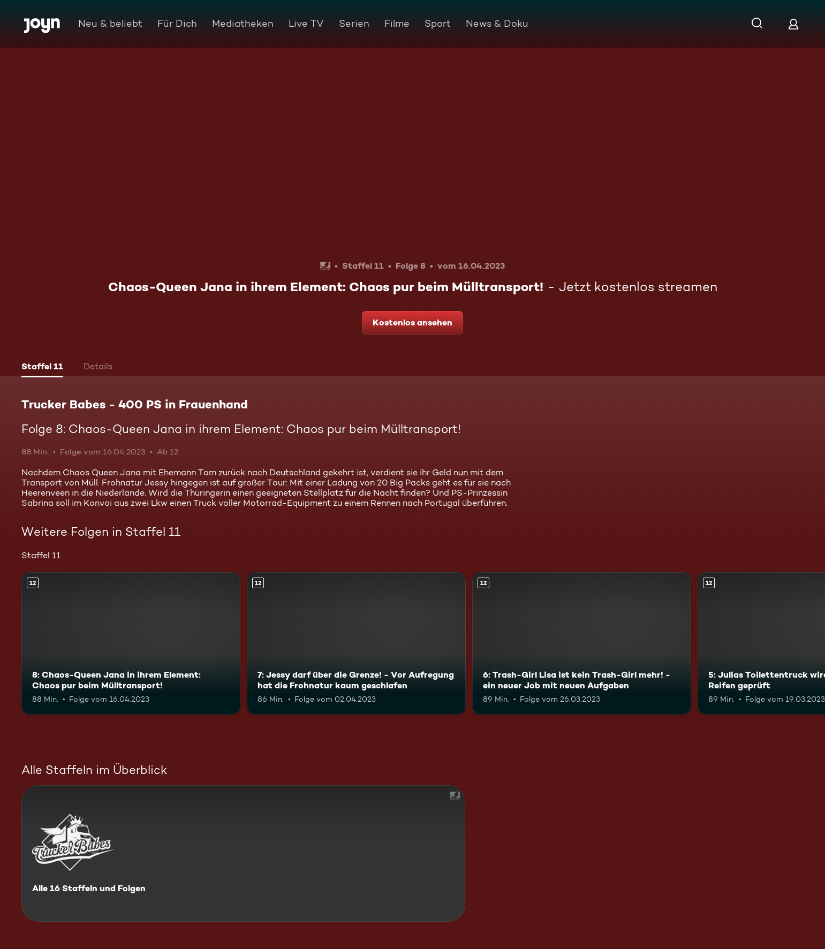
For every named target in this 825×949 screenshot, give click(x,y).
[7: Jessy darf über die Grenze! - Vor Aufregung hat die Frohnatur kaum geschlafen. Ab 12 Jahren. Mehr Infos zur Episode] (356, 643)
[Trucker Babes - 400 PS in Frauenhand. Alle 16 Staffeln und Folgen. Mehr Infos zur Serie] (243, 853)
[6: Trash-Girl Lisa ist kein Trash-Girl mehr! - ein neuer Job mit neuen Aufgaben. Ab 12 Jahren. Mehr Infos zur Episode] (581, 643)
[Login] (793, 23)
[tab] (42, 367)
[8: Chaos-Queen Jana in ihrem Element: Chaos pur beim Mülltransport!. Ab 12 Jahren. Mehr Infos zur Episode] (130, 643)
